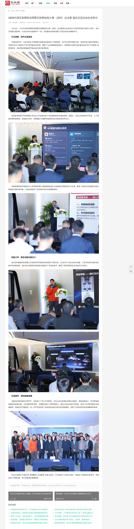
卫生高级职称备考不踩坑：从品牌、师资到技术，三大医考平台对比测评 (69, 502)
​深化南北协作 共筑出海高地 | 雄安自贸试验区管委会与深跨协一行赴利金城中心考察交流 (69, 492)
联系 (69, 3)
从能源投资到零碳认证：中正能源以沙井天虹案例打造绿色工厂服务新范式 (29, 492)
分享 (63, 3)
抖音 (122, 147)
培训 (57, 3)
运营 (42, 3)
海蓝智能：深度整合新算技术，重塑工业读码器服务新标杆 (29, 502)
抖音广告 (103, 147)
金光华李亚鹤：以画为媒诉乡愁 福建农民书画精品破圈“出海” (118, 126)
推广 (34, 3)
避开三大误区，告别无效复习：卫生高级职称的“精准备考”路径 (29, 499)
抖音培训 (113, 150)
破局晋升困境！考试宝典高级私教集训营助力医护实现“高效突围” (29, 505)
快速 (103, 150)
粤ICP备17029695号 (50, 525)
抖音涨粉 (113, 147)
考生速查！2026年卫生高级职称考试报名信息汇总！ (69, 499)
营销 (49, 3)
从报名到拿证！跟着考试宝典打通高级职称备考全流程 (29, 495)
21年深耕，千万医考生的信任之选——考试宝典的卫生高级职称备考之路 (69, 495)
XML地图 (58, 525)
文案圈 (22, 11)
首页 (28, 3)
